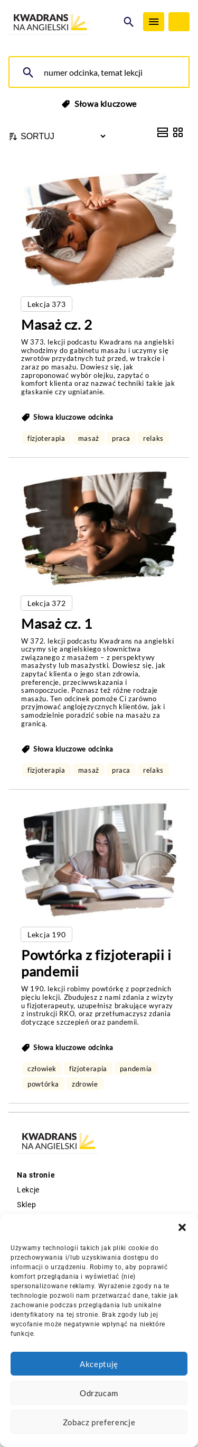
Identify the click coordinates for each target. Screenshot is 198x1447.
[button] (182, 1227)
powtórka (43, 1084)
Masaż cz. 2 (56, 324)
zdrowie (85, 1084)
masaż (88, 438)
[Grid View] (178, 132)
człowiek (41, 1068)
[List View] (162, 132)
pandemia (136, 1068)
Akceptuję (99, 1364)
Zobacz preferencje (99, 1422)
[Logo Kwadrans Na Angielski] (63, 23)
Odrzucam (99, 1393)
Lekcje (28, 1190)
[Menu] (153, 21)
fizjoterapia (46, 438)
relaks (153, 438)
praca (121, 438)
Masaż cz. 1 (56, 623)
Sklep (26, 1204)
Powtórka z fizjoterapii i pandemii (96, 963)
